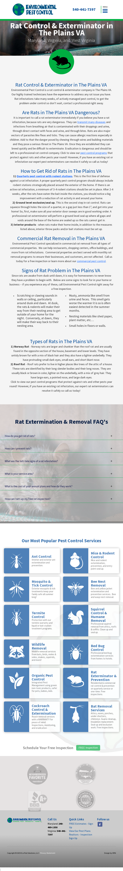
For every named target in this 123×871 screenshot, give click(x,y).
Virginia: (57, 832)
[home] (34, 9)
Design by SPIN (110, 853)
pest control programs (93, 153)
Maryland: (55, 825)
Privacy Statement (47, 853)
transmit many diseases (91, 122)
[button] (105, 9)
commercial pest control (91, 261)
